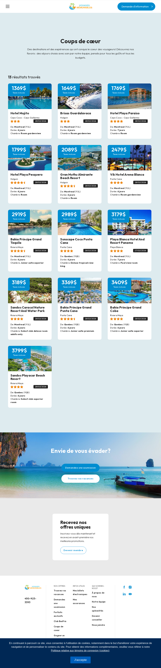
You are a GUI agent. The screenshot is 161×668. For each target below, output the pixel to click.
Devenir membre (73, 550)
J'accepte (80, 659)
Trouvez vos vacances (80, 478)
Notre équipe (99, 601)
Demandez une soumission (80, 467)
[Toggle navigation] (9, 6)
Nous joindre (98, 625)
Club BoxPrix (60, 621)
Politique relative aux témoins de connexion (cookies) (80, 650)
